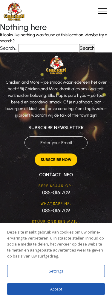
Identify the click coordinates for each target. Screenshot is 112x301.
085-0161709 (56, 192)
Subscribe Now (56, 159)
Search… (8, 48)
